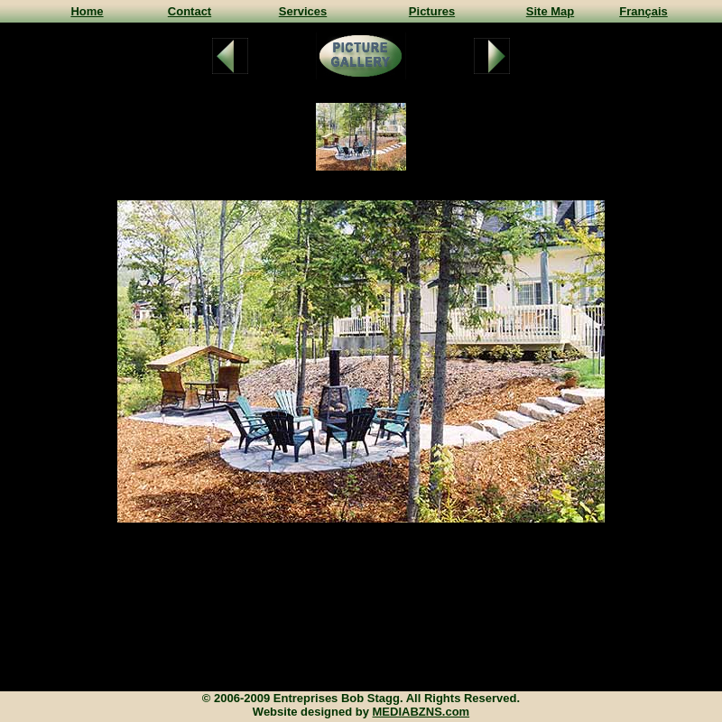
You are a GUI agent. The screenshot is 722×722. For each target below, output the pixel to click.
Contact (189, 11)
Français (643, 11)
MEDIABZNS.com (421, 711)
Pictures (432, 11)
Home (86, 11)
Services (303, 11)
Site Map (550, 11)
